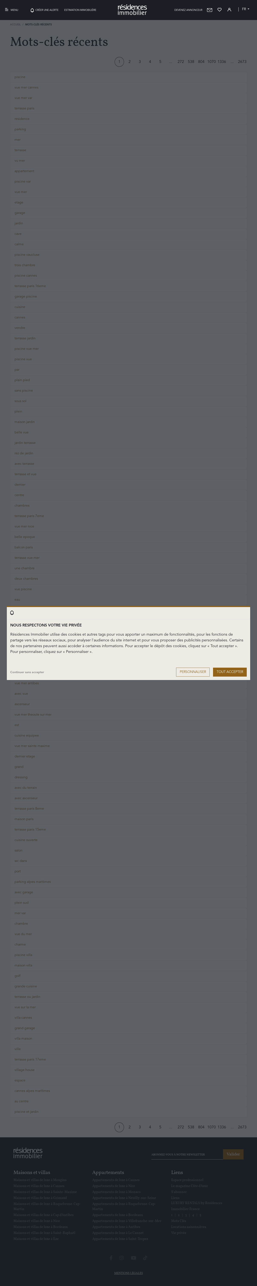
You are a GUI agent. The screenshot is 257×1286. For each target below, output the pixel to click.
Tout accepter (230, 672)
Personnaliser (193, 672)
